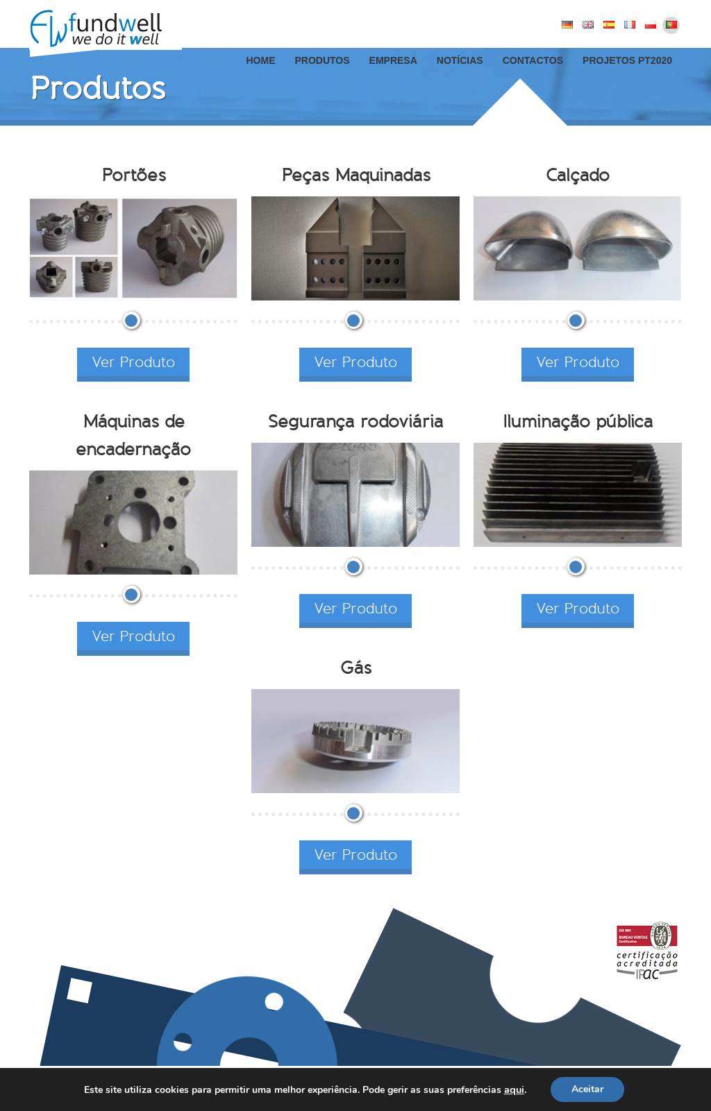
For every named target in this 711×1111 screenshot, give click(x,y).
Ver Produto (133, 362)
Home (260, 60)
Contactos (533, 60)
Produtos (321, 60)
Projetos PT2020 (627, 60)
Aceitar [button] (587, 1089)
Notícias (460, 60)
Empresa (393, 60)
